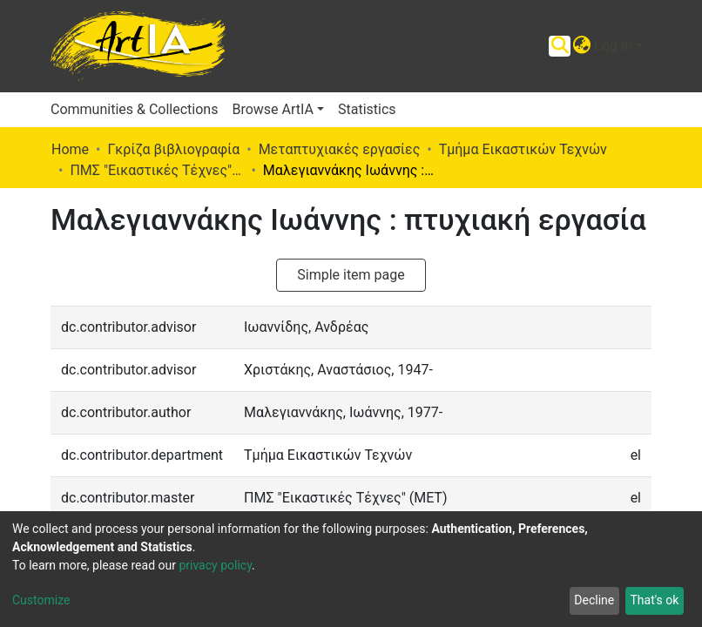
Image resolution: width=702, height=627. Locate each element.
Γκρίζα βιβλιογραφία (173, 149)
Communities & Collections (134, 109)
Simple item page (351, 274)
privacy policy (215, 565)
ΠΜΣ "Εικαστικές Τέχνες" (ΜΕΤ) (157, 170)
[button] (581, 46)
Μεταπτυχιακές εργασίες (340, 149)
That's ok (654, 600)
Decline (594, 600)
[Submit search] (559, 46)
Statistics (367, 109)
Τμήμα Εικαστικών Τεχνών (523, 149)
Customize (41, 600)
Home (70, 149)
